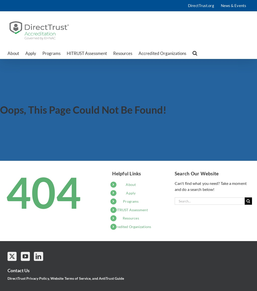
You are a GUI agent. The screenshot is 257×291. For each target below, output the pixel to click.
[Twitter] (12, 256)
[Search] (248, 201)
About (131, 184)
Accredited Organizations (131, 227)
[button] (194, 53)
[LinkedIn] (38, 256)
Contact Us (19, 270)
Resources (131, 218)
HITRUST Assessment (131, 210)
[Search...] (210, 201)
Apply (131, 193)
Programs (131, 201)
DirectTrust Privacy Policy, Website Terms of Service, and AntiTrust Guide (66, 278)
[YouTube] (25, 256)
